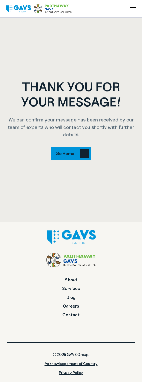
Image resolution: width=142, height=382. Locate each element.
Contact (71, 314)
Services (71, 288)
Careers (71, 306)
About (71, 279)
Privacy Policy (71, 372)
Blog (71, 297)
